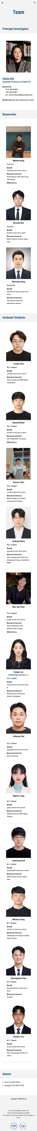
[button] (2, 2)
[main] (18, 12)
